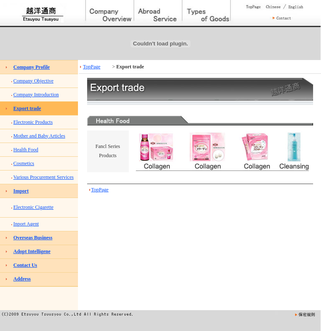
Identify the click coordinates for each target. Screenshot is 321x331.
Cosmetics (23, 163)
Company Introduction (36, 95)
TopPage (91, 67)
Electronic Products (33, 122)
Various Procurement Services (43, 177)
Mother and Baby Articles (39, 136)
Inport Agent (26, 224)
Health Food (25, 150)
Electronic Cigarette (33, 207)
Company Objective (33, 81)
